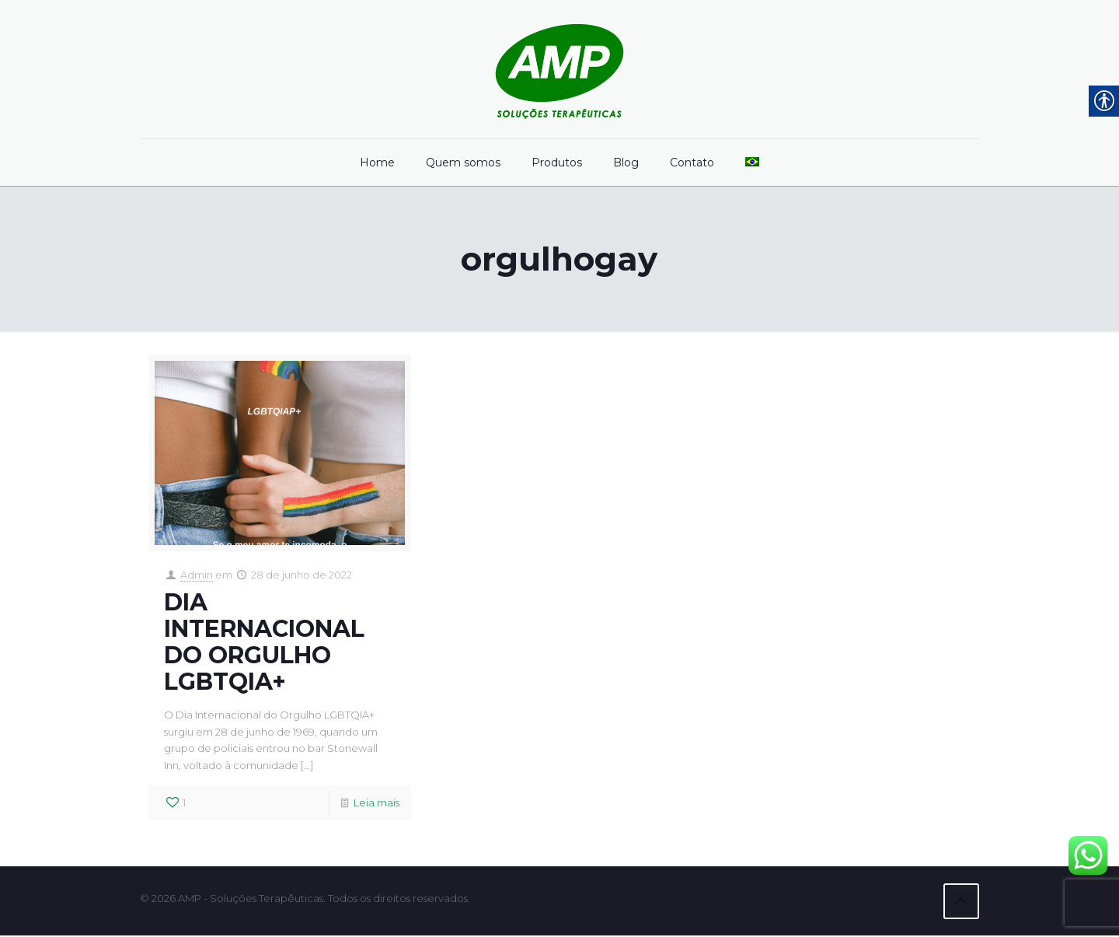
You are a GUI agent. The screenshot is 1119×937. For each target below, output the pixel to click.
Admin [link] (196, 575)
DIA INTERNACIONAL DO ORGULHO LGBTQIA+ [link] (264, 643)
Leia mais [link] (376, 805)
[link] (559, 69)
